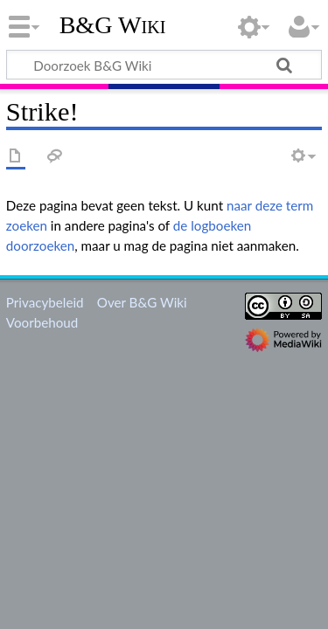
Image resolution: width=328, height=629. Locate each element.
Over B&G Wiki (142, 302)
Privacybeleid (45, 302)
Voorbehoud (42, 322)
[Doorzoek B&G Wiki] (164, 65)
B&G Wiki (112, 25)
